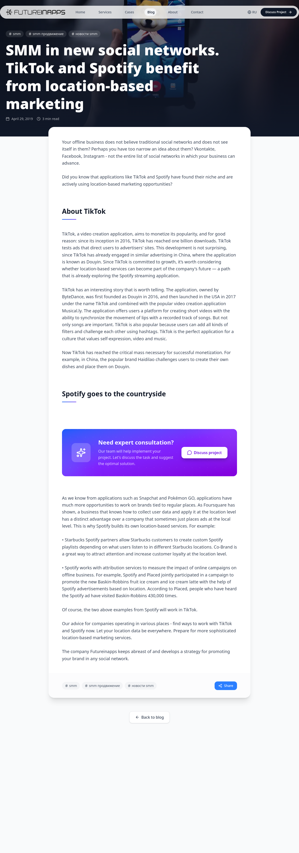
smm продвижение (46, 33)
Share (225, 685)
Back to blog (149, 717)
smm (15, 33)
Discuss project (204, 452)
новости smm (84, 33)
